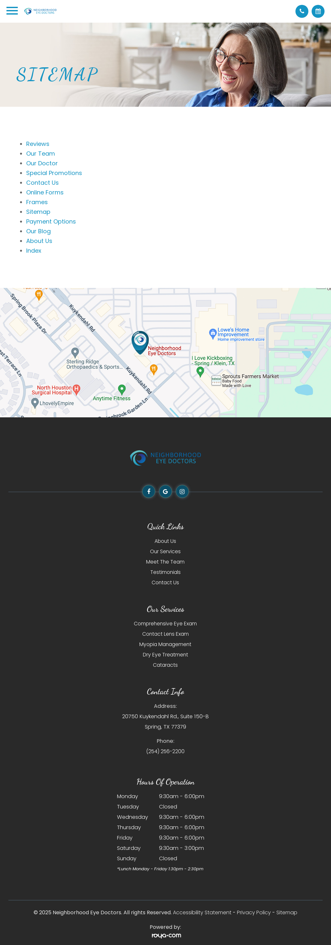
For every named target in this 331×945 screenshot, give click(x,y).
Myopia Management (165, 644)
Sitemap (38, 212)
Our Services (165, 551)
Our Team (40, 153)
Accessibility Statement (202, 912)
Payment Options (51, 221)
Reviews (37, 144)
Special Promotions (54, 173)
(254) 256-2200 (165, 751)
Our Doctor (42, 163)
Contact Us (42, 183)
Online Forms (45, 192)
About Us (39, 241)
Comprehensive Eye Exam (165, 623)
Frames (37, 202)
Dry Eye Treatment (165, 654)
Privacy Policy (254, 912)
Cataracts (165, 665)
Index (33, 251)
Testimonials (165, 572)
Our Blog (38, 231)
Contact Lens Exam (165, 634)
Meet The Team (165, 562)
